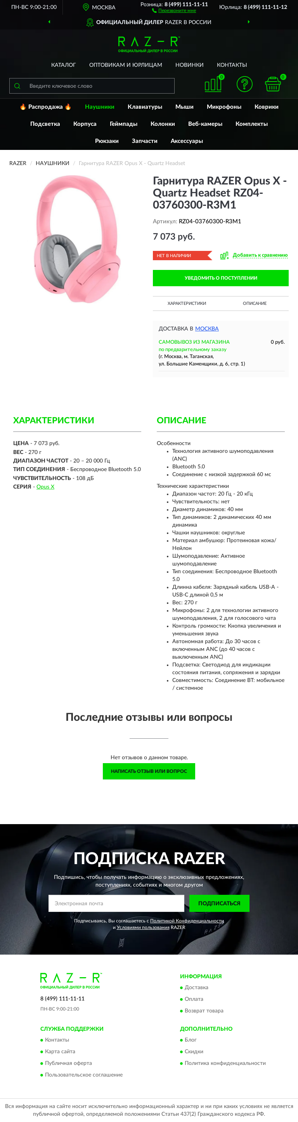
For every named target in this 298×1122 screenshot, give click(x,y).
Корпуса (85, 124)
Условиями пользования (143, 927)
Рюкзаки (107, 141)
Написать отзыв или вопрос (149, 771)
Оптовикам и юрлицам (125, 65)
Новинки (189, 65)
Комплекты (252, 124)
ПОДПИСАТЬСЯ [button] (219, 903)
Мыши (184, 107)
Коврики (267, 107)
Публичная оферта (68, 1063)
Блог (191, 1040)
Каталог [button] (63, 65)
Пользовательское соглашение (84, 1075)
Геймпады (123, 124)
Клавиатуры (145, 107)
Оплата (194, 999)
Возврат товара (204, 1011)
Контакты (232, 65)
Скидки (194, 1052)
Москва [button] (207, 329)
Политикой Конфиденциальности (187, 920)
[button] (174, 10)
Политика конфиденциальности (225, 1063)
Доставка (196, 987)
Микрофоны (224, 107)
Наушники (99, 107)
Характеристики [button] (187, 303)
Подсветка (45, 124)
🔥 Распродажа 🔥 (45, 107)
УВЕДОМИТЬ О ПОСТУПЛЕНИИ (221, 278)
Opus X (45, 487)
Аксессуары (187, 141)
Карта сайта (60, 1052)
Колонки (163, 124)
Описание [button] (255, 303)
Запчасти (145, 141)
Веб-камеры (205, 124)
